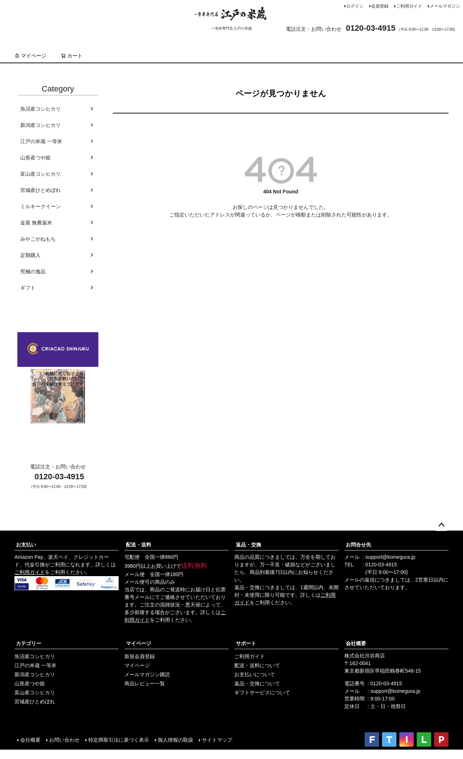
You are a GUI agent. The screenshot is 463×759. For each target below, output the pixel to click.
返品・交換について (257, 683)
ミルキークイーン (40, 206)
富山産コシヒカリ (40, 174)
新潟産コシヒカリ (40, 125)
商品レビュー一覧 (144, 683)
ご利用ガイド (409, 6)
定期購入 (30, 255)
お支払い (26, 545)
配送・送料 (138, 545)
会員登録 (379, 6)
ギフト (27, 288)
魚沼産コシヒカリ (40, 109)
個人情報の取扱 (175, 740)
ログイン (355, 6)
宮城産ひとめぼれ (40, 190)
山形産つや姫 (35, 157)
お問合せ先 (358, 545)
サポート (246, 643)
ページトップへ (441, 525)
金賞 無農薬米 (36, 223)
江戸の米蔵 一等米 (41, 141)
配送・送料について (257, 665)
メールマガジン (445, 6)
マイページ (30, 56)
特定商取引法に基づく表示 (118, 740)
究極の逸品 (33, 271)
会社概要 (356, 643)
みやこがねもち (38, 239)
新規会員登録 (139, 656)
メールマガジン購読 (147, 674)
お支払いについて (254, 674)
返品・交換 (248, 545)
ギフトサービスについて (262, 692)
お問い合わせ (64, 740)
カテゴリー (28, 643)
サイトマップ (217, 740)
